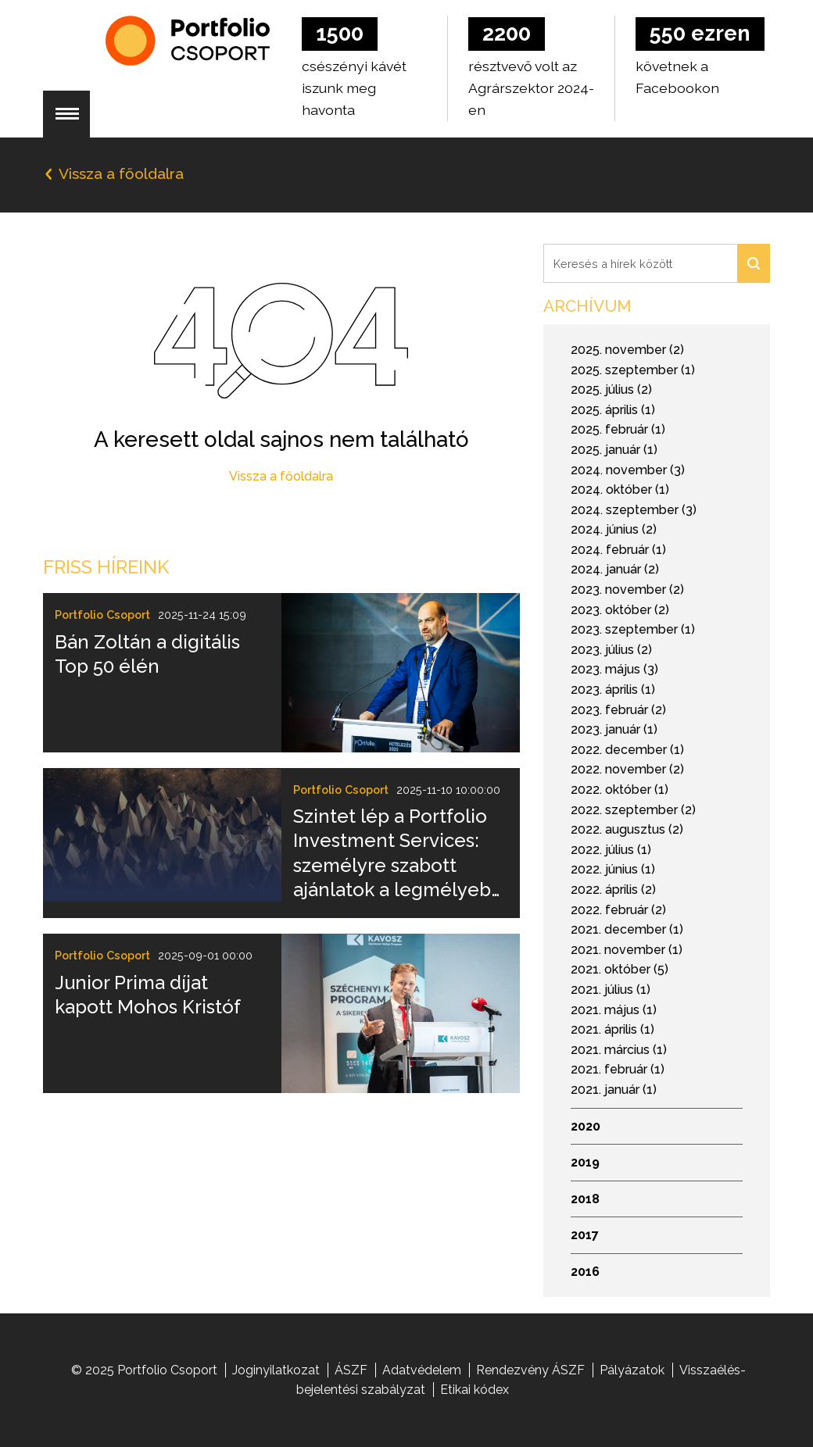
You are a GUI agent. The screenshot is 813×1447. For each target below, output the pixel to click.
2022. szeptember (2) (633, 809)
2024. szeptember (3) (634, 509)
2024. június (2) (614, 529)
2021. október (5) (619, 969)
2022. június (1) (613, 869)
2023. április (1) (613, 689)
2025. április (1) (613, 409)
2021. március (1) (619, 1049)
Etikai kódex (474, 1389)
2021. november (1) (626, 949)
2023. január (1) (614, 729)
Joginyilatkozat (276, 1370)
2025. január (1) (614, 449)
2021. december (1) (627, 929)
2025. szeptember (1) (633, 370)
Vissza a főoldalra (281, 476)
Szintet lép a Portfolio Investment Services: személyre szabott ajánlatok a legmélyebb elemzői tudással (398, 853)
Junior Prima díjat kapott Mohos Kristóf (148, 994)
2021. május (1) (614, 1009)
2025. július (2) (611, 389)
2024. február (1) (618, 549)
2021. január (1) (614, 1089)
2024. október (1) (620, 489)
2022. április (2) (613, 889)
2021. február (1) (617, 1069)
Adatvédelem (421, 1370)
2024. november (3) (628, 470)
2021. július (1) (610, 989)
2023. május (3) (614, 669)
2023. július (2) (611, 649)
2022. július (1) (611, 849)
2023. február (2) (618, 709)
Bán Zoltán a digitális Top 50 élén (147, 654)
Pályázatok (632, 1370)
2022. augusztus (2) (627, 829)
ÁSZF (351, 1370)
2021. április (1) (612, 1029)
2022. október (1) (619, 789)
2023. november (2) (627, 589)
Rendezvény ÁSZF (530, 1370)
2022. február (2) (618, 909)
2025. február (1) (618, 429)
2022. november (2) (627, 769)
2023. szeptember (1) (633, 629)
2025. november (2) (627, 349)
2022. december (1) (627, 749)
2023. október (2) (620, 609)
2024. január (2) (615, 569)
